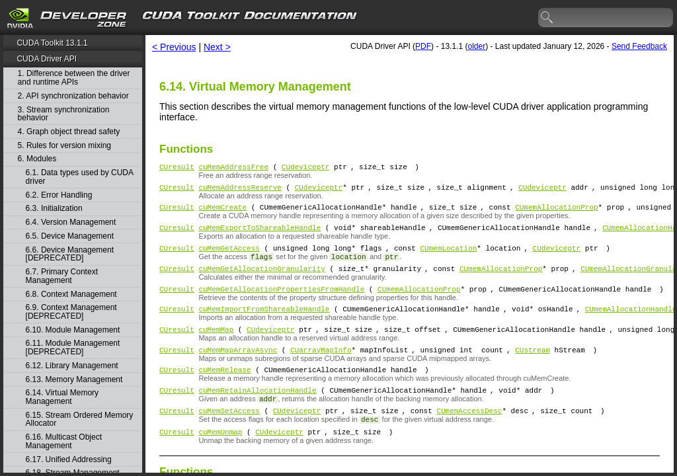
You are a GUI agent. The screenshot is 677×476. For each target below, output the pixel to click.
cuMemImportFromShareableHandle (263, 324)
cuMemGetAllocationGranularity (261, 280)
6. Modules (37, 159)
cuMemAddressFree (233, 168)
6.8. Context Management (71, 294)
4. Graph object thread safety (69, 132)
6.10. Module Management (73, 330)
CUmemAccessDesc (469, 436)
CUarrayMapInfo (320, 369)
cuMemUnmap (220, 459)
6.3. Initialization (54, 208)
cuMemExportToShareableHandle (259, 235)
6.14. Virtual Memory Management (62, 397)
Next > (217, 47)
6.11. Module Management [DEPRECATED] (73, 347)
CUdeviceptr (306, 168)
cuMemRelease (224, 391)
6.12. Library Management (72, 366)
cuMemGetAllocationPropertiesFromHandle (281, 302)
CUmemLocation (448, 257)
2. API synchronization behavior (73, 96)
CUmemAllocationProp (556, 213)
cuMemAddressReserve (239, 191)
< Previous (174, 47)
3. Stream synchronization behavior (64, 114)
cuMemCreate (222, 213)
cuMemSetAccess (228, 436)
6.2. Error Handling (59, 195)
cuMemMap (215, 347)
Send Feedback (639, 46)
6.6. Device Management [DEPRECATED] (70, 254)
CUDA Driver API (47, 58)
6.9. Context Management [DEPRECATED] (71, 311)
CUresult (176, 168)
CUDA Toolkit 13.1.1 (52, 43)
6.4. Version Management (71, 222)
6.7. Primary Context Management (62, 276)
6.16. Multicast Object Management (64, 441)
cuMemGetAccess (228, 257)
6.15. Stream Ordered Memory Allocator (80, 419)
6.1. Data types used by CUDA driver (80, 177)
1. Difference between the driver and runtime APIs (74, 77)
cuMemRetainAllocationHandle (257, 413)
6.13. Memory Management (74, 380)
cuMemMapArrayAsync (237, 369)
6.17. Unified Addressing (69, 460)
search (547, 17)
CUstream (532, 369)
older (476, 46)
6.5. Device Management (70, 236)
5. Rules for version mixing (64, 145)
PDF (423, 46)
